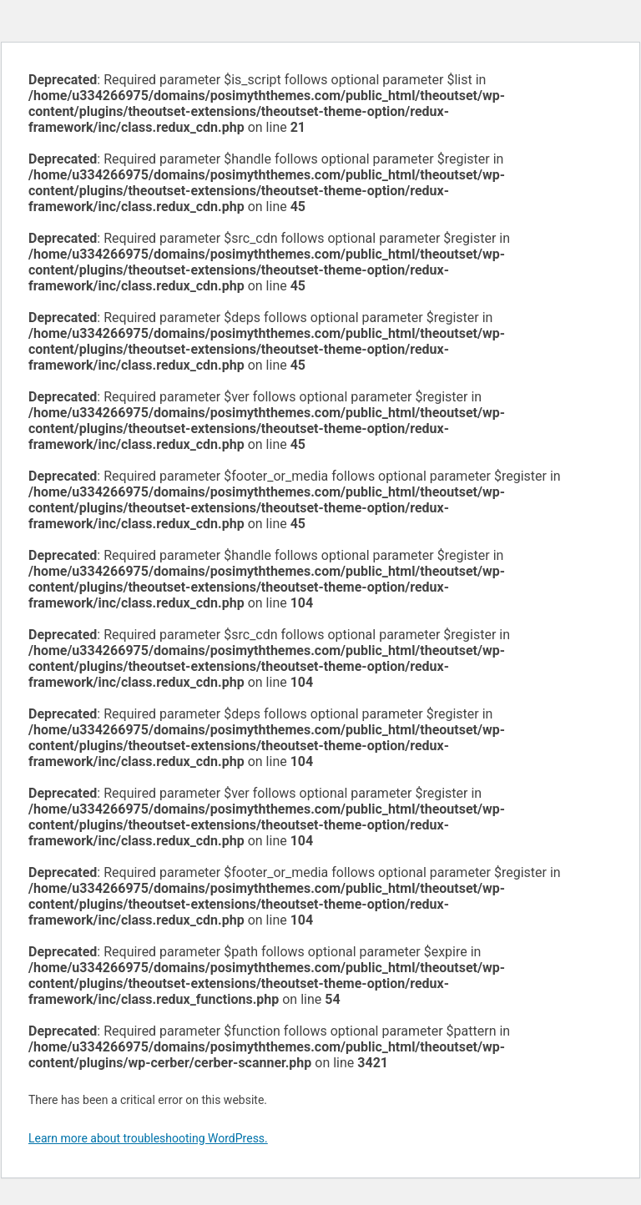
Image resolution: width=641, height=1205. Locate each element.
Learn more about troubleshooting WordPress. (148, 1138)
